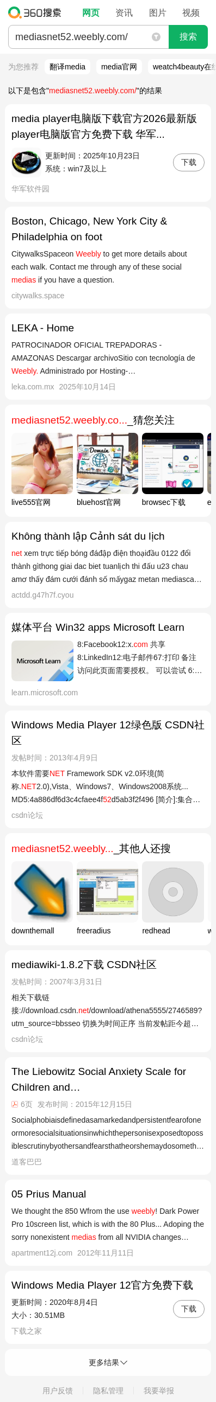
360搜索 (37, 12)
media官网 (119, 66)
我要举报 (159, 1390)
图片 (157, 12)
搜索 (188, 36)
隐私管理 (108, 1390)
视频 (191, 12)
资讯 (124, 12)
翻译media (67, 66)
